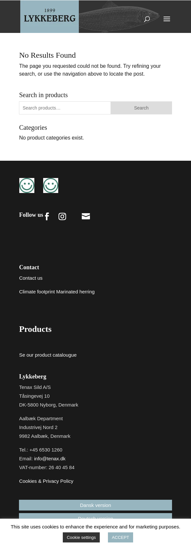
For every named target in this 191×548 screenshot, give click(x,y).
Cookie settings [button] (81, 537)
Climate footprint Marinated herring (57, 291)
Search (141, 108)
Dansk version (95, 505)
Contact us (31, 278)
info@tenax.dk (49, 458)
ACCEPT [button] (120, 537)
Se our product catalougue (48, 355)
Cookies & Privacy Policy (46, 481)
